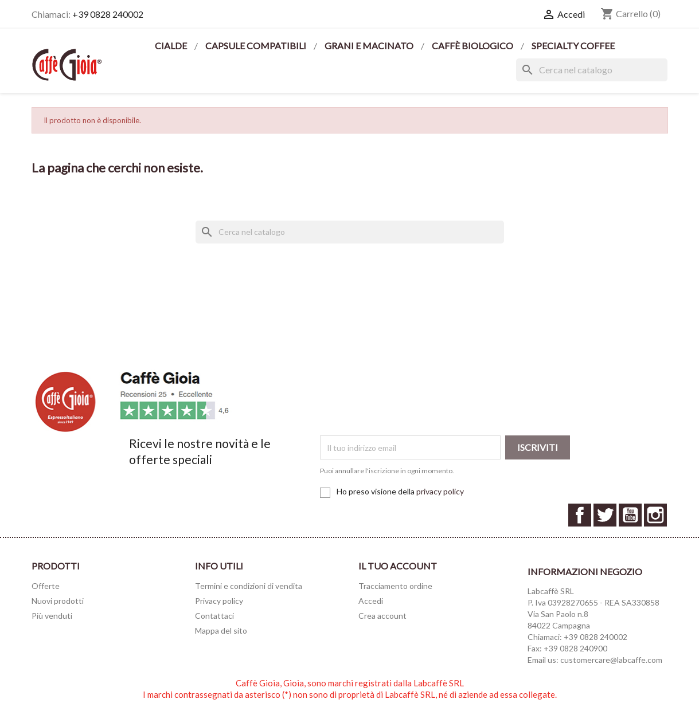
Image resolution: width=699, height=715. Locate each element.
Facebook (579, 515)
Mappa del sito (221, 630)
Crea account (382, 615)
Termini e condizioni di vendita (248, 586)
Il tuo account (397, 565)
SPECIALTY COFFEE (573, 45)
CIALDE (172, 45)
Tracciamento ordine (395, 586)
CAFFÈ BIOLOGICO (473, 45)
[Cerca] (591, 69)
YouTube (630, 515)
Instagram (655, 515)
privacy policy (440, 491)
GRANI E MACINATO (370, 45)
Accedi (370, 601)
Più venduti (52, 615)
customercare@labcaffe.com (611, 660)
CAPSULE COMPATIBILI (256, 45)
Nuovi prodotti (58, 601)
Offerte (46, 586)
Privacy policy (219, 601)
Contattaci (214, 615)
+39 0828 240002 (107, 14)
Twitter (604, 515)
